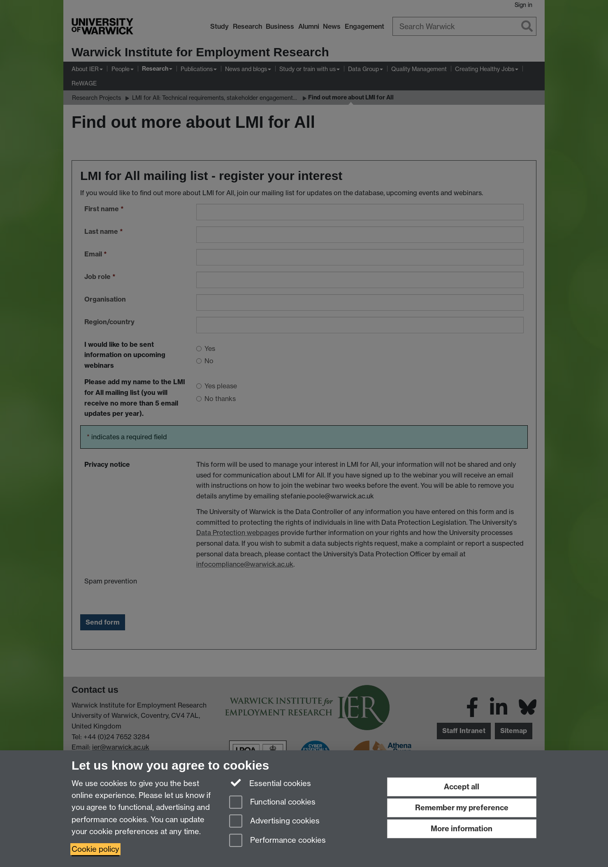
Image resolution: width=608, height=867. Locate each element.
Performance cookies (277, 841)
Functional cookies (272, 802)
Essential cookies (270, 782)
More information (461, 828)
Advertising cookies (274, 821)
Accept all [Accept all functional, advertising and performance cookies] (461, 786)
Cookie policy (95, 849)
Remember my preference (461, 807)
